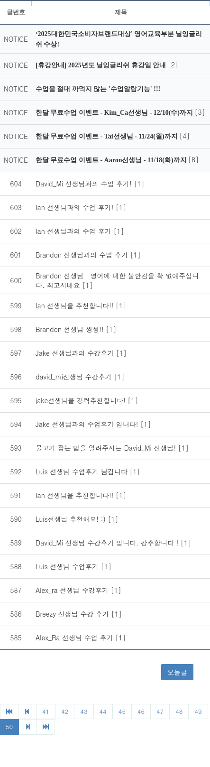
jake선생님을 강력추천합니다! (82, 400)
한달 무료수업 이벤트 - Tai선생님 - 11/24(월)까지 (107, 136)
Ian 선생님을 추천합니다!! (76, 305)
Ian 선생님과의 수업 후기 (74, 231)
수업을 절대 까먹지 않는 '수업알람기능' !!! (98, 88)
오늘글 (177, 672)
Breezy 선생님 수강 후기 (73, 614)
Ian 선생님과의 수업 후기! (76, 207)
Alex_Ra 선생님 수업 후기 (75, 637)
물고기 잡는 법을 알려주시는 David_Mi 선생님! (107, 448)
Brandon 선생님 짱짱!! (71, 329)
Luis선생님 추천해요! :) (72, 519)
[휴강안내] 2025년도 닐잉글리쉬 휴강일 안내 (102, 65)
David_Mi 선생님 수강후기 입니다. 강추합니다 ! (108, 542)
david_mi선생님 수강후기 (75, 376)
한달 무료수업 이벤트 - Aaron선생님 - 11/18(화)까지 (112, 160)
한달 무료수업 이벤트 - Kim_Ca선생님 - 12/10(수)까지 (115, 112)
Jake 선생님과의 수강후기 (76, 353)
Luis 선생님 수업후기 (68, 566)
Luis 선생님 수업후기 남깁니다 (82, 471)
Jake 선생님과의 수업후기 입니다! (88, 424)
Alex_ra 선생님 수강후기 (73, 590)
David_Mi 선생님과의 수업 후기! (85, 183)
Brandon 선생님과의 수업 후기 (83, 254)
